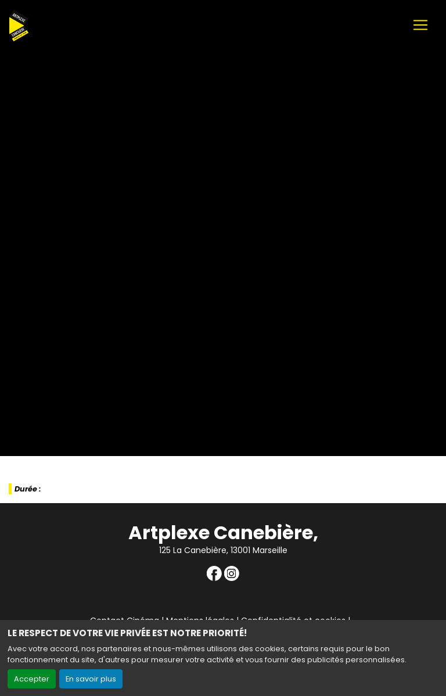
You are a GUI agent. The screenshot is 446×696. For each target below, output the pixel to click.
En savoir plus (91, 679)
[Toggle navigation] (420, 25)
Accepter (31, 679)
